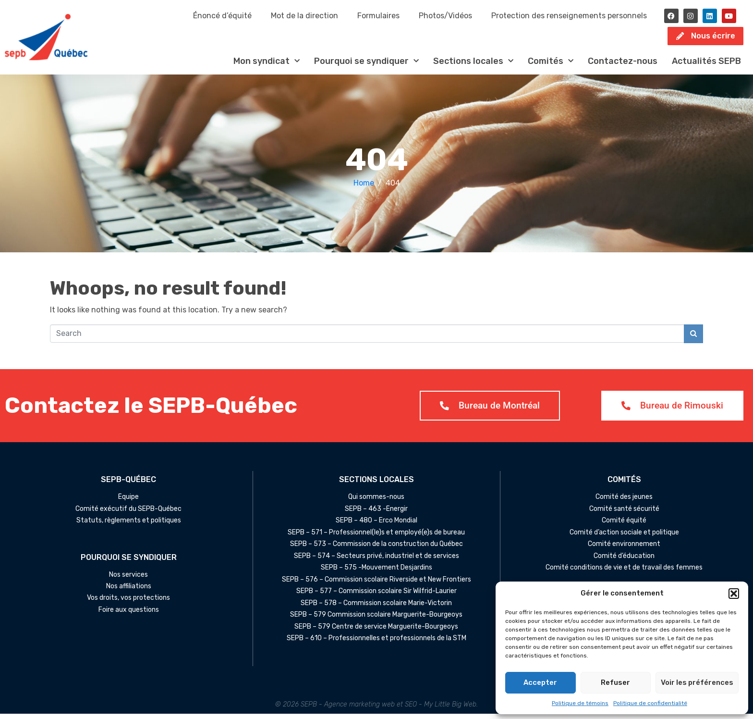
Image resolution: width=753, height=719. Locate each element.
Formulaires (378, 15)
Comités (550, 66)
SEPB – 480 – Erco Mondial (376, 526)
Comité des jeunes (624, 502)
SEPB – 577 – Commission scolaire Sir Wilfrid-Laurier (376, 596)
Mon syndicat (266, 66)
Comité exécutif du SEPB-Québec (128, 514)
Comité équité (624, 526)
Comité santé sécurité (624, 514)
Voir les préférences (697, 682)
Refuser (615, 682)
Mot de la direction (304, 15)
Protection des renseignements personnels (569, 15)
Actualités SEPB (706, 66)
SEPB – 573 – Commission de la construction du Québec (376, 549)
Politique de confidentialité (650, 703)
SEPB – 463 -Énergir (376, 514)
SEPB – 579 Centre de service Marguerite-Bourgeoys (376, 632)
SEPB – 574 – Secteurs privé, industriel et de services (376, 561)
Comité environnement (624, 549)
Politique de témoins (580, 703)
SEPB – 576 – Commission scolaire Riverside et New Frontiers (376, 585)
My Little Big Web (450, 710)
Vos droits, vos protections (128, 603)
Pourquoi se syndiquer (366, 66)
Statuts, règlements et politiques (128, 526)
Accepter (540, 682)
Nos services (128, 579)
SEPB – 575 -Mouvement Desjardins (376, 573)
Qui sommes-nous (376, 502)
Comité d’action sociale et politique (624, 538)
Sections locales (473, 66)
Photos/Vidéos (445, 15)
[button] (734, 593)
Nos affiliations (128, 591)
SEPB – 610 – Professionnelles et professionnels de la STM (376, 643)
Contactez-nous (622, 66)
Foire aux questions (128, 615)
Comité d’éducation (624, 561)
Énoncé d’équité (222, 15)
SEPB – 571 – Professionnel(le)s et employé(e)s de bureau (376, 538)
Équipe (128, 502)
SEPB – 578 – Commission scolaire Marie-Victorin (376, 608)
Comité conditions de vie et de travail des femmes (624, 573)
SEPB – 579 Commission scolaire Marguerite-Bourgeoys (376, 620)
